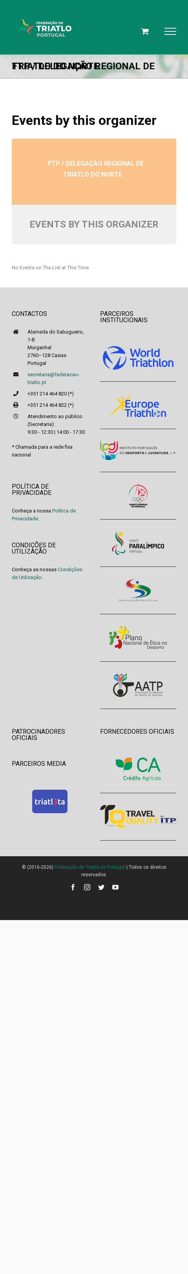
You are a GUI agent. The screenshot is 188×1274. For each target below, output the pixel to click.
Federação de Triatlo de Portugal (90, 867)
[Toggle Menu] (170, 31)
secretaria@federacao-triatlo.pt (53, 378)
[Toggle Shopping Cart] (145, 31)
